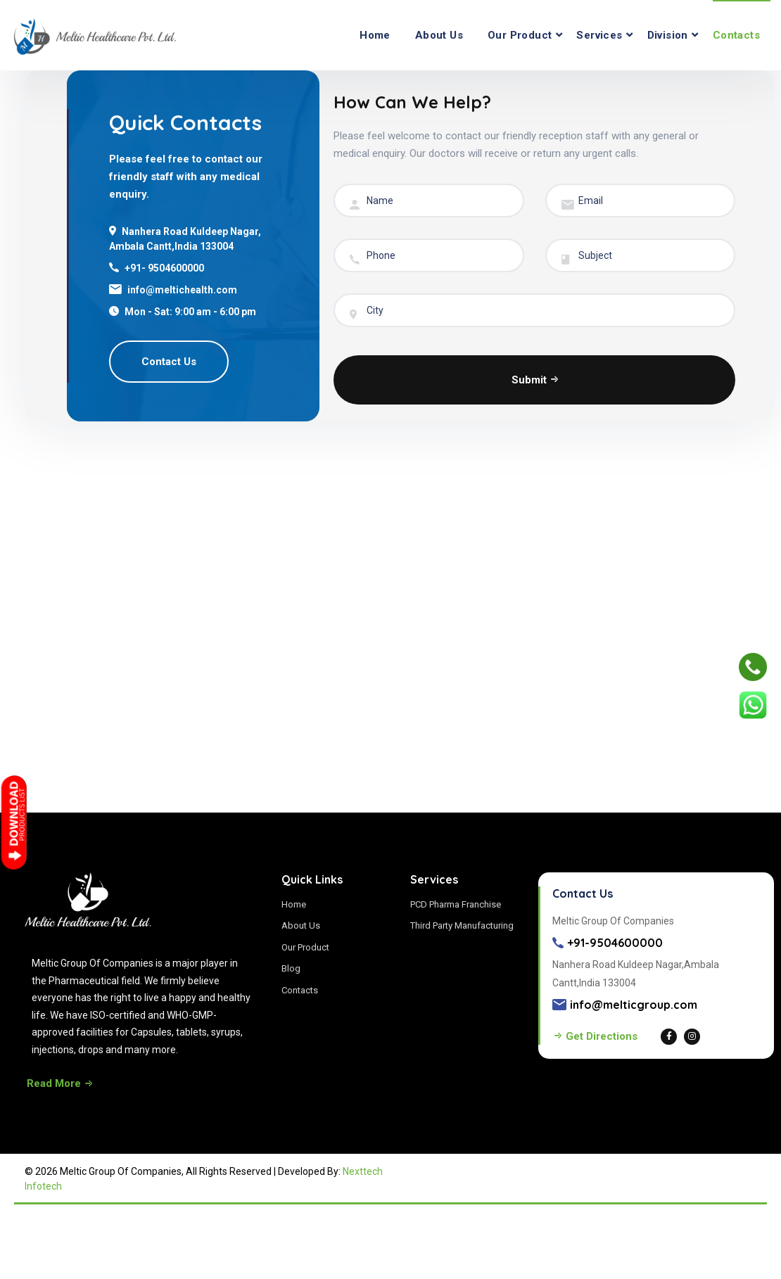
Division (667, 35)
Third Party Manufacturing (462, 925)
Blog (290, 968)
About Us (439, 35)
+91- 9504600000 (164, 268)
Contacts (736, 35)
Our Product (520, 35)
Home (375, 35)
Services (599, 35)
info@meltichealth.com (182, 289)
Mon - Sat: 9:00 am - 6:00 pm (190, 311)
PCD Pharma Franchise (455, 904)
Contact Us (168, 361)
